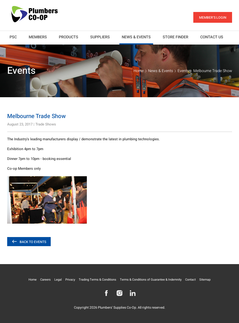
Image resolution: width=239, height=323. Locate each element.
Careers (45, 280)
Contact (190, 280)
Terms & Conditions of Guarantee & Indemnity (151, 280)
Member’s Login (212, 17)
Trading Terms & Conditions (97, 280)
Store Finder (175, 37)
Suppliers (100, 37)
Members (38, 37)
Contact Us (211, 37)
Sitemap (205, 280)
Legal (58, 280)
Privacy (70, 280)
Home (138, 71)
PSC (13, 37)
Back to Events (33, 241)
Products (68, 37)
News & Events (136, 37)
